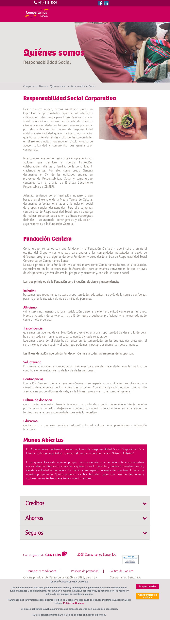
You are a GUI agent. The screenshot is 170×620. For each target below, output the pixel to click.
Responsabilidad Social (83, 86)
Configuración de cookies (147, 596)
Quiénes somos (58, 86)
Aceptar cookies (147, 586)
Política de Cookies (121, 571)
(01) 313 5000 (46, 2)
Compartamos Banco (34, 86)
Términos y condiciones (42, 571)
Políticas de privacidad (85, 571)
